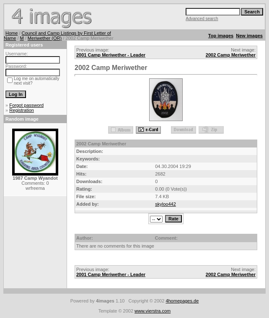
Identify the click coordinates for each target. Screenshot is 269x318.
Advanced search (202, 18)
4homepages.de (182, 300)
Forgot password (26, 105)
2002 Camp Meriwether (231, 54)
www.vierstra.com (152, 310)
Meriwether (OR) (45, 38)
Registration (21, 110)
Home (11, 33)
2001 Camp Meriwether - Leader (110, 54)
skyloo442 (165, 204)
